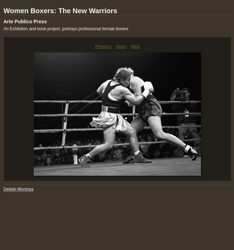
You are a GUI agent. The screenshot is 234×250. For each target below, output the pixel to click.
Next (135, 46)
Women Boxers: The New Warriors (60, 11)
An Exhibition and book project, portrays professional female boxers (65, 28)
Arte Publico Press (25, 21)
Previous (103, 46)
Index (121, 46)
